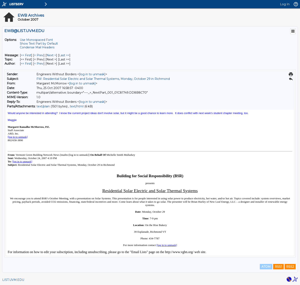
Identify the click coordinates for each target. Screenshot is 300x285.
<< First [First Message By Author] (26, 63)
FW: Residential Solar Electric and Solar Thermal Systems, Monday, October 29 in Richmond (103, 79)
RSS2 (290, 267)
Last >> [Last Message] (64, 55)
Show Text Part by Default (39, 43)
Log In (285, 4)
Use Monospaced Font (36, 40)
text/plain (43, 106)
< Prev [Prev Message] (39, 55)
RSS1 (278, 267)
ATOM (266, 267)
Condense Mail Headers (37, 47)
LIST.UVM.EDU (13, 280)
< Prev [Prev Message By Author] (39, 63)
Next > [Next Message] (51, 55)
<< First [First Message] (26, 55)
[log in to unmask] (92, 74)
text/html (77, 106)
